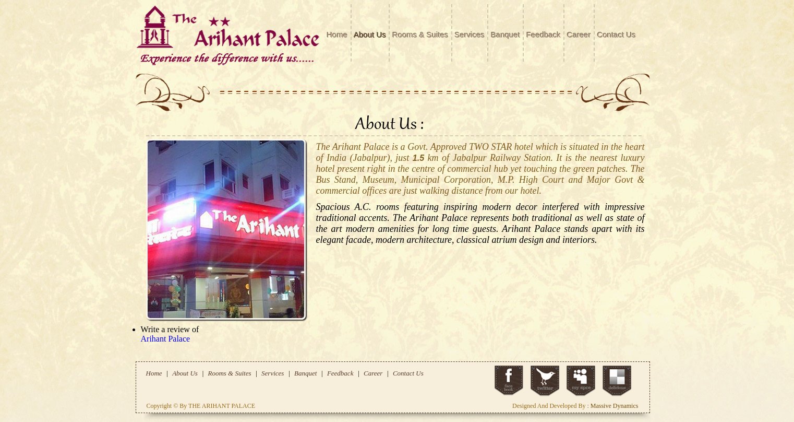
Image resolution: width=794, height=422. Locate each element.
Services (470, 34)
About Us (370, 34)
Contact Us (616, 34)
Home (337, 34)
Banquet (505, 34)
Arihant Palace (165, 338)
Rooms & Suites (420, 34)
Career (579, 34)
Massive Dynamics (615, 405)
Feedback (543, 34)
